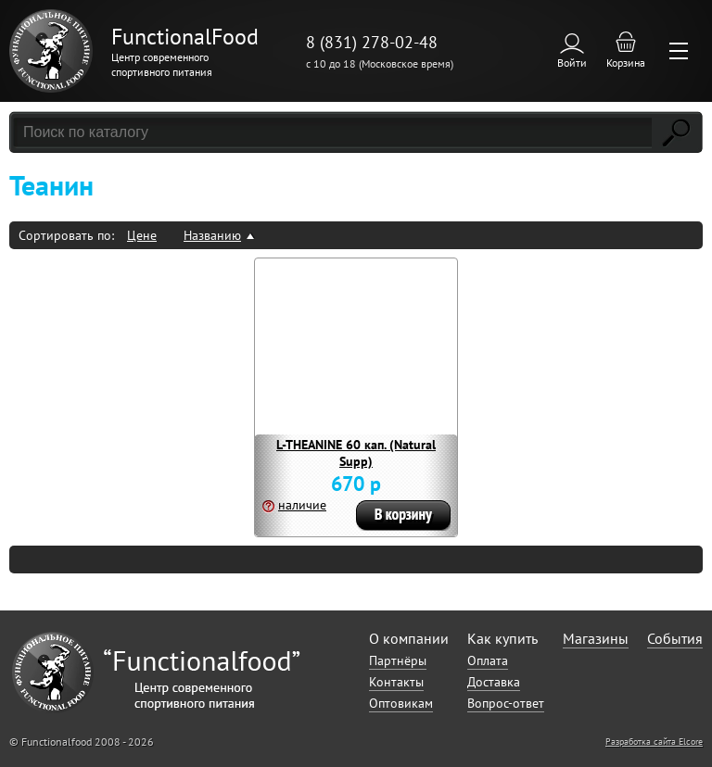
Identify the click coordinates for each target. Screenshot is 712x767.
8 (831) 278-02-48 (372, 42)
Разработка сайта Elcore (654, 742)
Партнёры (397, 660)
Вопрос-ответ (505, 703)
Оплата (487, 660)
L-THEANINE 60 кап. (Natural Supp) (356, 453)
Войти (572, 62)
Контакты (396, 681)
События (675, 638)
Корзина (625, 62)
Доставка (493, 681)
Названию (212, 235)
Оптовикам (401, 703)
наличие (302, 505)
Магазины (596, 638)
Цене (142, 235)
